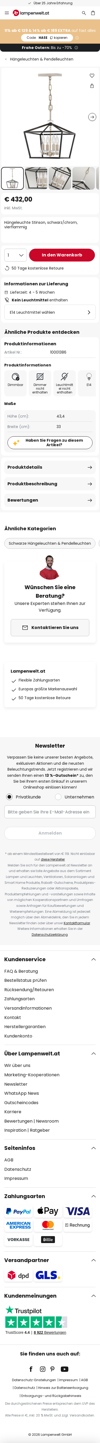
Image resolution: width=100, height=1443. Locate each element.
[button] (12, 178)
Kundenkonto (18, 1036)
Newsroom (47, 1121)
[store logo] (34, 12)
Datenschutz (17, 1169)
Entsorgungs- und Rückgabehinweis (51, 1395)
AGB (8, 1160)
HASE (47, 37)
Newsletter (15, 1084)
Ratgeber (40, 1130)
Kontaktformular (77, 923)
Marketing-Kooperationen (31, 1075)
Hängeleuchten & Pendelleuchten (41, 59)
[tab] (50, 998)
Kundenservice (25, 959)
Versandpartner (26, 1260)
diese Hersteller (53, 859)
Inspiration (15, 1130)
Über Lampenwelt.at (32, 1053)
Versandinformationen (28, 1008)
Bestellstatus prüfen (25, 980)
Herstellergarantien (25, 1027)
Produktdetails (24, 467)
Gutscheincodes (21, 1103)
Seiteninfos (19, 1148)
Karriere (12, 1112)
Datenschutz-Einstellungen (34, 1380)
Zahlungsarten (19, 999)
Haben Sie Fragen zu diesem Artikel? (54, 443)
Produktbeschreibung (32, 484)
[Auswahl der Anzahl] (15, 255)
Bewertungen (22, 500)
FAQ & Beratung (21, 971)
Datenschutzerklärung (50, 934)
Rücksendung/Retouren (29, 990)
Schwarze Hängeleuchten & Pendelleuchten (50, 543)
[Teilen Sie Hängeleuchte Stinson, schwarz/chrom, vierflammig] (92, 86)
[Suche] (84, 12)
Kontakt (12, 1017)
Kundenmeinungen (30, 1296)
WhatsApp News (21, 1093)
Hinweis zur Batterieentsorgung (63, 1387)
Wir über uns (17, 1065)
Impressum (16, 1178)
